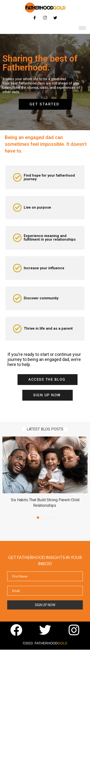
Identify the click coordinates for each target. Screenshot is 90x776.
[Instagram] (45, 17)
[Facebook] (34, 17)
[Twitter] (55, 17)
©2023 (45, 643)
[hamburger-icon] (82, 28)
